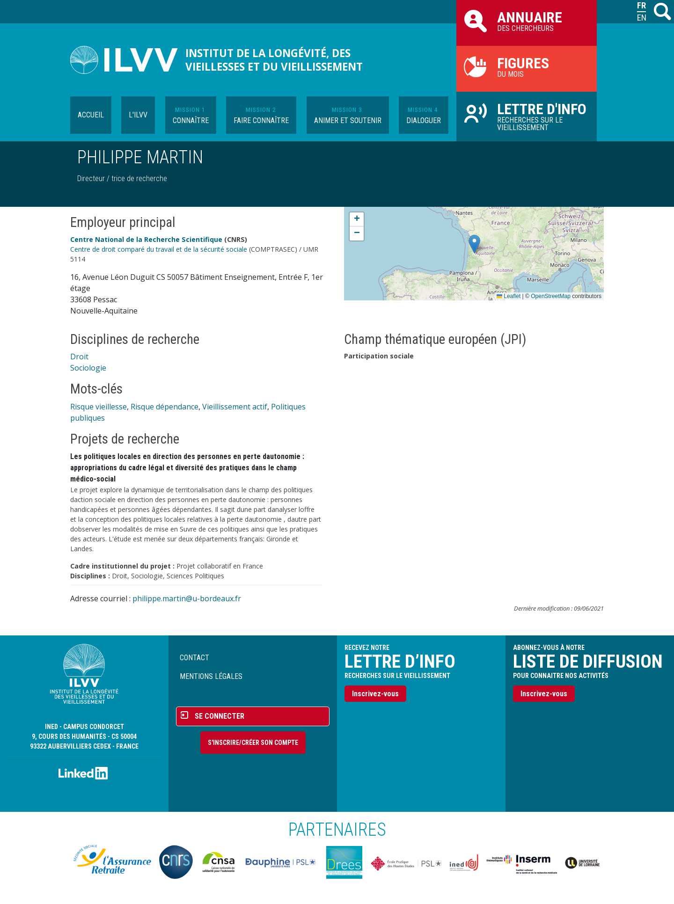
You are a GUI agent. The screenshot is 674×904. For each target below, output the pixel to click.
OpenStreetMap (551, 296)
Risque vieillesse (98, 406)
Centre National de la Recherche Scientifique (146, 239)
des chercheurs (526, 20)
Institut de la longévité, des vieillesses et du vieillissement (274, 60)
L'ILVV (138, 114)
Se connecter (219, 716)
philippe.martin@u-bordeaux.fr (186, 598)
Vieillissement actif (234, 406)
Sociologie (88, 368)
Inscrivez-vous (375, 693)
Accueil (91, 114)
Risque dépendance (164, 406)
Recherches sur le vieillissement (526, 116)
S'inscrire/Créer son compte (253, 742)
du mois (526, 66)
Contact (194, 657)
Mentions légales (211, 676)
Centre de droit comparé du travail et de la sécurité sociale (158, 249)
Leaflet (508, 296)
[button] (474, 244)
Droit (79, 356)
